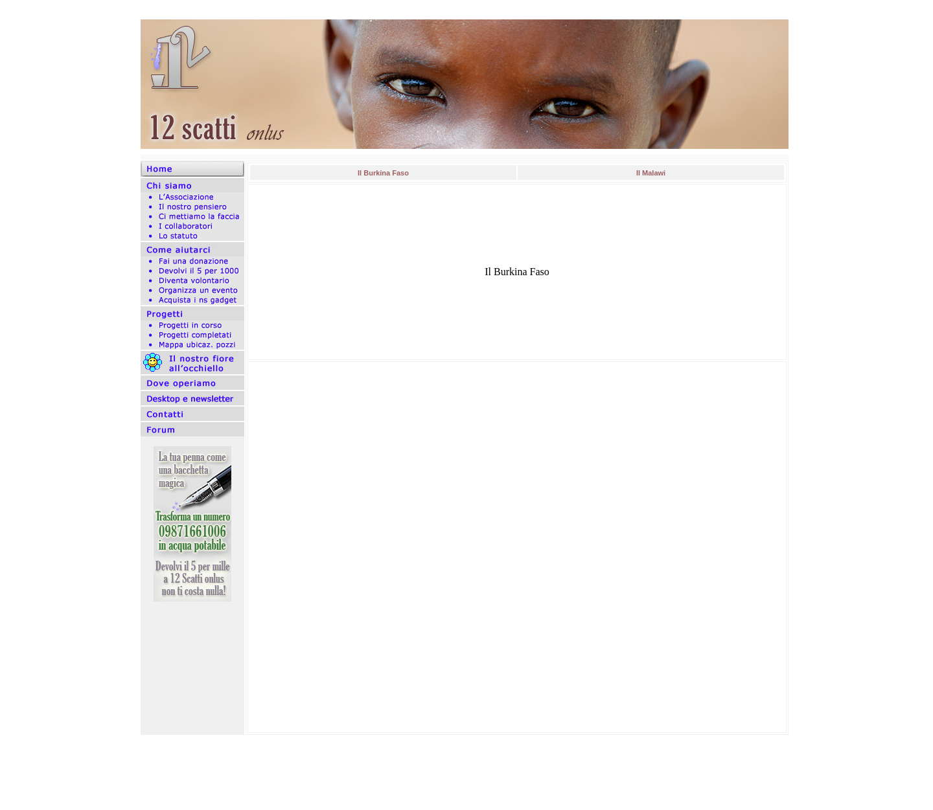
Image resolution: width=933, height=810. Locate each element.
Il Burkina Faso (383, 173)
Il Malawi (650, 173)
